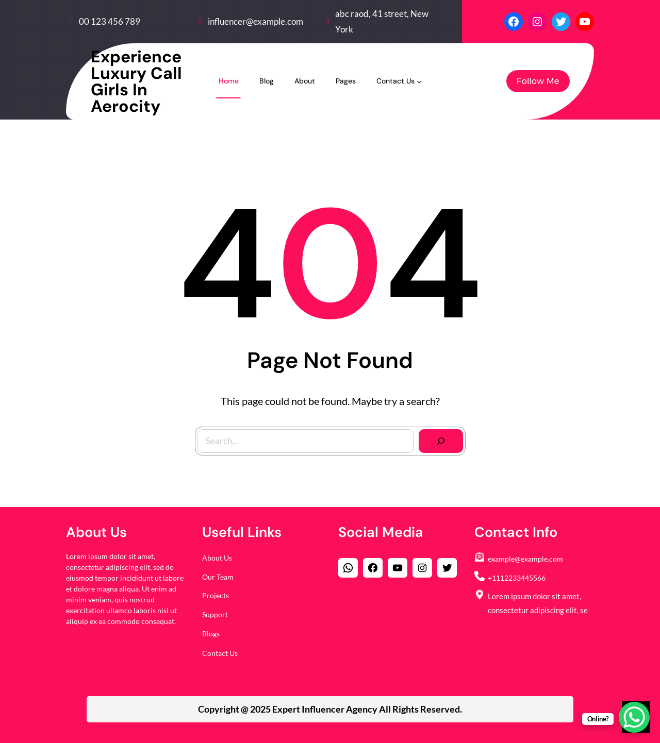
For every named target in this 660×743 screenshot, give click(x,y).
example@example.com (525, 558)
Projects (215, 595)
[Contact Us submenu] (419, 80)
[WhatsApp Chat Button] (634, 717)
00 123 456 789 (109, 21)
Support (215, 614)
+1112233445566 (517, 577)
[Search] (440, 440)
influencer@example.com (255, 21)
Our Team (218, 576)
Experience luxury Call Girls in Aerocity (136, 81)
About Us (217, 557)
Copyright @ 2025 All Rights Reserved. (330, 709)
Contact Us (220, 653)
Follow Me (538, 81)
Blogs (211, 633)
